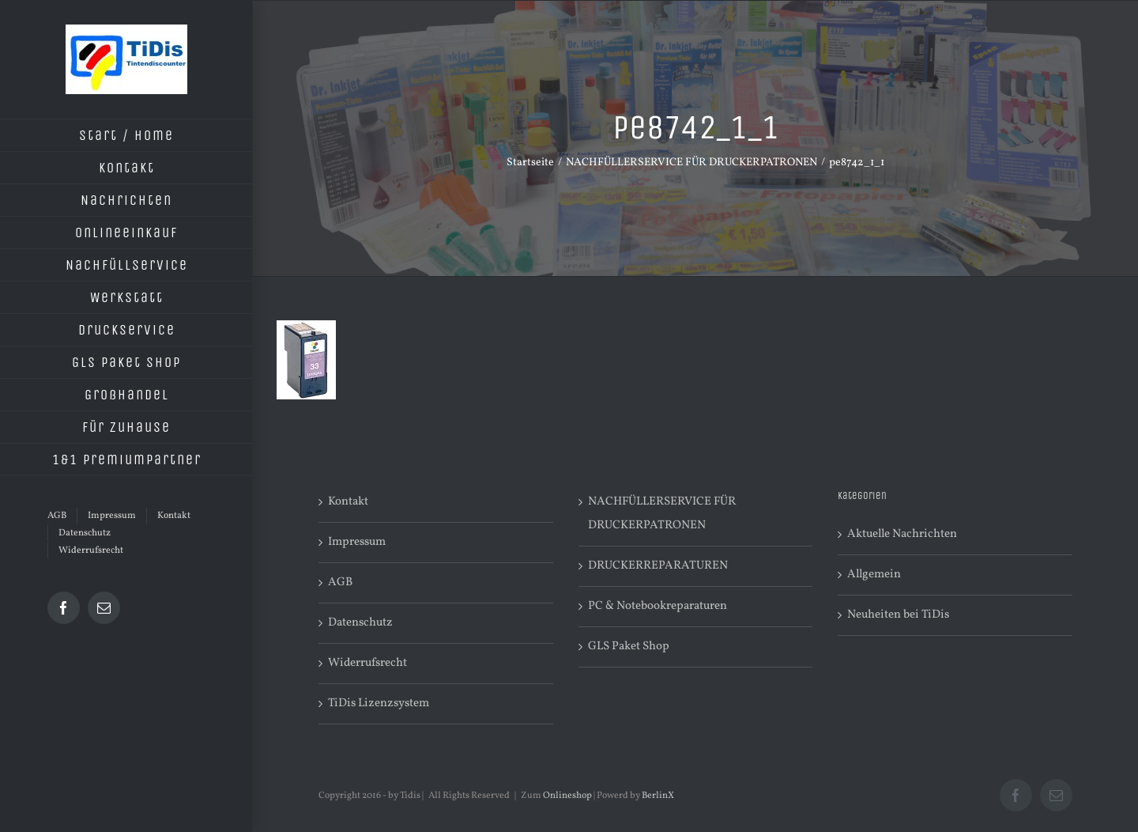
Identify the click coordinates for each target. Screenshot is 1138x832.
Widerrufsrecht (367, 663)
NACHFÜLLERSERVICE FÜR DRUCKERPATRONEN (662, 514)
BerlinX (658, 795)
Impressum (357, 542)
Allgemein (874, 574)
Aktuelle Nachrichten (902, 534)
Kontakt (348, 502)
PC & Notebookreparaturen (657, 606)
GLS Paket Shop (628, 646)
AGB (340, 582)
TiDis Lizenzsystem (378, 703)
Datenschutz (360, 623)
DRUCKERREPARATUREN (658, 566)
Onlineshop (567, 795)
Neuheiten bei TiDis (898, 615)
